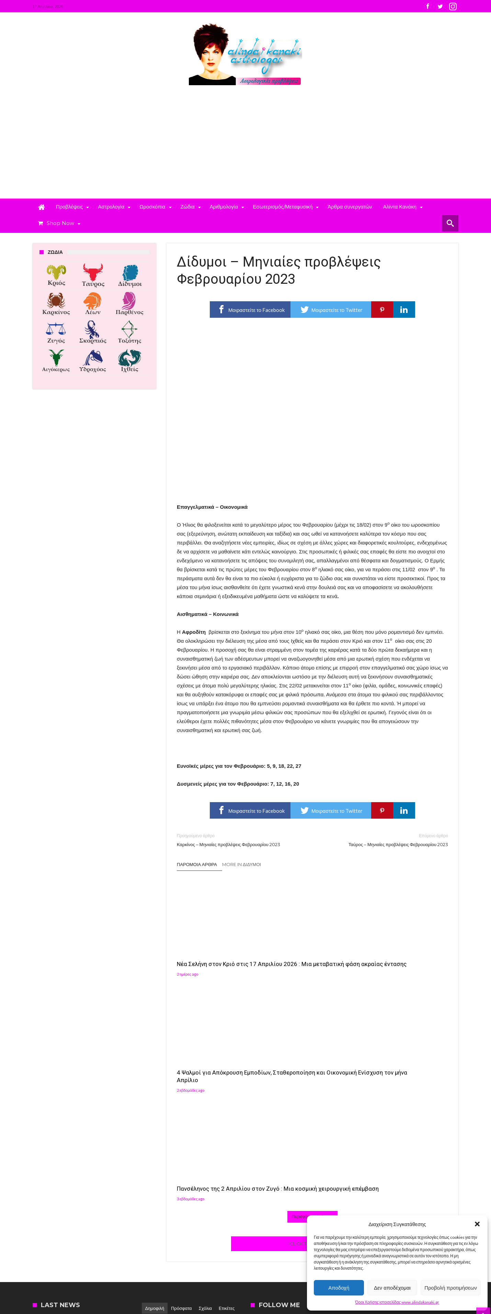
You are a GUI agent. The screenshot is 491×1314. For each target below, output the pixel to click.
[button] (477, 1224)
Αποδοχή (338, 1288)
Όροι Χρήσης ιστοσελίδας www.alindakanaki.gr (397, 1302)
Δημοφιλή (154, 1089)
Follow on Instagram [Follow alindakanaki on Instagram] (393, 1130)
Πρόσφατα (181, 1089)
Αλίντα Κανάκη (198, 1131)
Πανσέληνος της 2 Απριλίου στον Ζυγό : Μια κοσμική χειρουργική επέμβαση (399, 955)
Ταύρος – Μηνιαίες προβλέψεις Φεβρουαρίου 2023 (385, 839)
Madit (104, 1260)
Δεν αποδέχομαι (392, 1288)
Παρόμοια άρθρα (197, 864)
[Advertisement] (245, 147)
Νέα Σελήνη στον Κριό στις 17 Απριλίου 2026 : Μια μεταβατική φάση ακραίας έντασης (216, 959)
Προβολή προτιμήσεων (450, 1288)
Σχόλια (205, 1089)
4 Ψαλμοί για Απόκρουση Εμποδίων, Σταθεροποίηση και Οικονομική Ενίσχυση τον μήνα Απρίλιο (310, 959)
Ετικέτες (227, 1089)
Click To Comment (312, 1025)
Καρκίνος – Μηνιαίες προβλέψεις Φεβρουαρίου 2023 (239, 839)
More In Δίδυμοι (241, 864)
